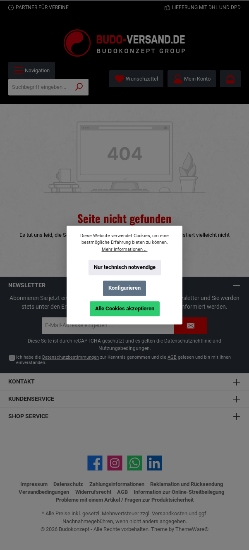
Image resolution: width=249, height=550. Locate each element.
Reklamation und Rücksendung (186, 484)
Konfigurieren (124, 288)
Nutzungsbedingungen (124, 348)
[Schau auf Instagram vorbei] (114, 463)
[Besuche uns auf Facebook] (95, 463)
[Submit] (190, 325)
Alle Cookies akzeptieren (124, 308)
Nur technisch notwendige (125, 267)
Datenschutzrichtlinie (187, 341)
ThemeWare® (191, 529)
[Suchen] (79, 87)
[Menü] (31, 70)
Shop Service (28, 416)
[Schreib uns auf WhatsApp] (134, 463)
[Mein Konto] (192, 78)
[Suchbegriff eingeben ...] (39, 87)
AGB (172, 357)
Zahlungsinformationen (116, 484)
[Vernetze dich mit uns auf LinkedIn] (154, 463)
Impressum (34, 484)
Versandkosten (169, 513)
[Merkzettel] (136, 78)
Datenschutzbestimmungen (70, 357)
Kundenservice (31, 398)
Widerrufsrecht (93, 492)
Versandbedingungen (44, 492)
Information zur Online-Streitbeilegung (179, 492)
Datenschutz (68, 484)
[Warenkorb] (230, 78)
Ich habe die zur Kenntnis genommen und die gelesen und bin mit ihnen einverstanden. (123, 360)
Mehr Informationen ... (125, 249)
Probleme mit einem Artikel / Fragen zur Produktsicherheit (125, 500)
